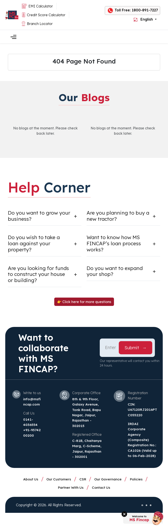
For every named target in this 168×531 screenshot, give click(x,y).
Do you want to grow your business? (34, 216)
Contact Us (102, 505)
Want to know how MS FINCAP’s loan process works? (115, 244)
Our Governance (109, 496)
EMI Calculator (37, 6)
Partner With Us (70, 505)
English (143, 19)
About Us (28, 496)
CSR (82, 496)
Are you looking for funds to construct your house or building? (37, 275)
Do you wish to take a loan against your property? (35, 244)
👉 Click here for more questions (84, 303)
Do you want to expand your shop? (116, 272)
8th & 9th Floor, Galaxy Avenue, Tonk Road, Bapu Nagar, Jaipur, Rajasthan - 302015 (86, 416)
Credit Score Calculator (43, 15)
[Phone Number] (110, 349)
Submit (135, 349)
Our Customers (57, 496)
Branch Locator (37, 23)
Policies (139, 496)
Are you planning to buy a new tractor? (117, 216)
